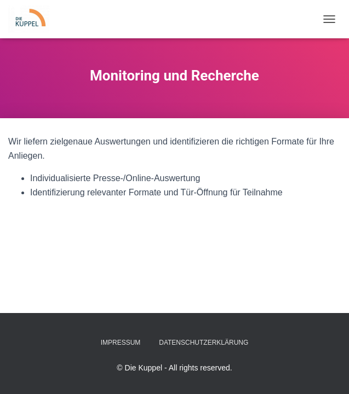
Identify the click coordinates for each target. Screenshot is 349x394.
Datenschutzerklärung (203, 342)
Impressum (121, 342)
